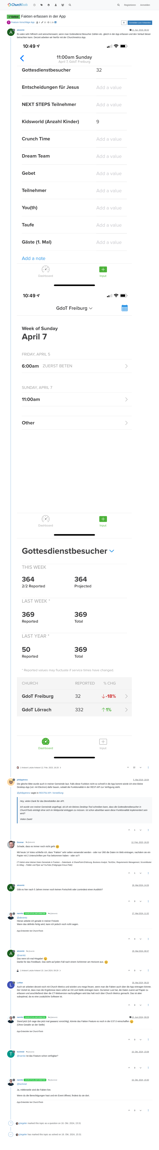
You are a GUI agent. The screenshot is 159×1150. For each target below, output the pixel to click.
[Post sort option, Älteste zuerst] (123, 23)
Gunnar (20, 842)
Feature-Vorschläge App (22, 22)
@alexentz (30, 842)
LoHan (20, 983)
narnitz (20, 913)
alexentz (20, 30)
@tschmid (52, 1080)
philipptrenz (22, 780)
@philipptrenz (23, 793)
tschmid (20, 1052)
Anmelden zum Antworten (140, 23)
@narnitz (30, 951)
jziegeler (23, 1123)
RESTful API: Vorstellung (51, 793)
